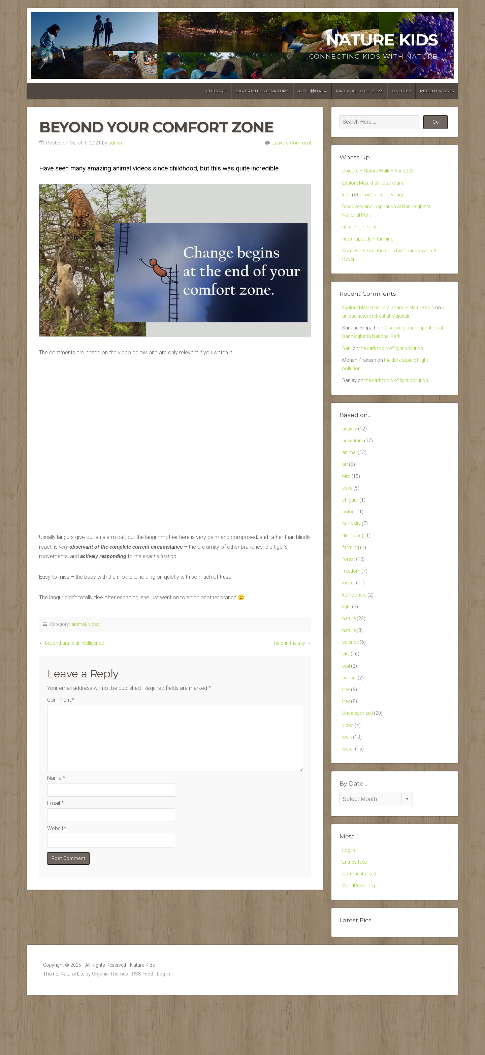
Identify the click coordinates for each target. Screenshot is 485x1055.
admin (115, 143)
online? (401, 90)
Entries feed (356, 919)
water (349, 803)
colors (349, 541)
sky (346, 698)
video (94, 624)
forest (349, 593)
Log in (349, 906)
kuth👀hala (312, 90)
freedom (352, 607)
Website (56, 828)
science (351, 685)
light (347, 646)
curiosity (352, 554)
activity (350, 450)
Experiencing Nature (262, 90)
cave (348, 515)
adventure (354, 463)
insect (349, 620)
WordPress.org (360, 945)
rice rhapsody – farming (370, 246)
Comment (60, 700)
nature (349, 659)
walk (347, 790)
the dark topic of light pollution (396, 364)
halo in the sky (289, 643)
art (345, 489)
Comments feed (361, 932)
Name (56, 778)
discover (352, 567)
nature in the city (361, 233)
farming (351, 580)
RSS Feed (142, 1034)
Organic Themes (110, 1034)
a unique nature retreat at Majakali (389, 328)
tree (347, 737)
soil (346, 711)
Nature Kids (382, 40)
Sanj (347, 364)
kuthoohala (355, 633)
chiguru (216, 90)
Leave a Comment (291, 143)
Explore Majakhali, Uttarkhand (376, 184)
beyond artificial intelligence (74, 643)
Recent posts (437, 90)
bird (346, 502)
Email (55, 803)
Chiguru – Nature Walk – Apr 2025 (382, 171)
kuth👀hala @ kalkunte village (377, 197)
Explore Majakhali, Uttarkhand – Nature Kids (393, 319)
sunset (350, 724)
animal (78, 624)
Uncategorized (359, 763)
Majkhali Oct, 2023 (359, 90)
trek (346, 750)
